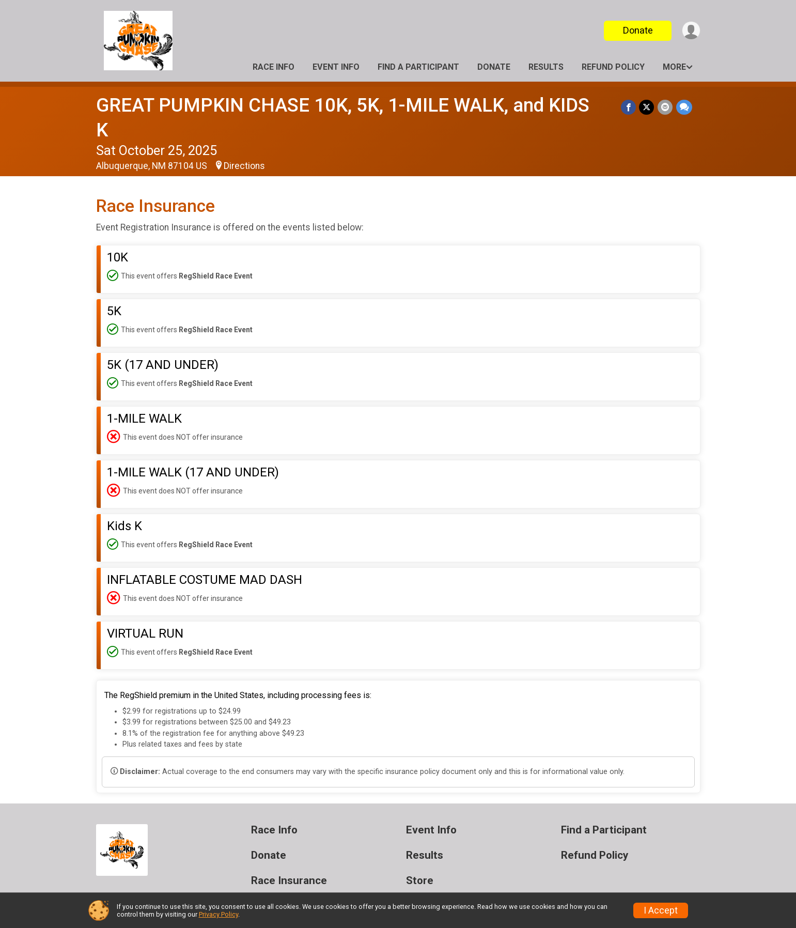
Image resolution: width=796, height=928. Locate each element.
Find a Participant (418, 67)
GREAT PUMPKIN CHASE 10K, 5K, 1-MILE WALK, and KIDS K (351, 105)
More (674, 67)
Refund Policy (613, 67)
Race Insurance (289, 856)
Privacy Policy (218, 914)
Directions (244, 141)
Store (419, 856)
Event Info (336, 67)
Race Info (273, 67)
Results (546, 67)
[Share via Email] (665, 107)
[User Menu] (690, 30)
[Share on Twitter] (647, 107)
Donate (637, 30)
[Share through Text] (684, 107)
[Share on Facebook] (629, 107)
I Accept (661, 910)
